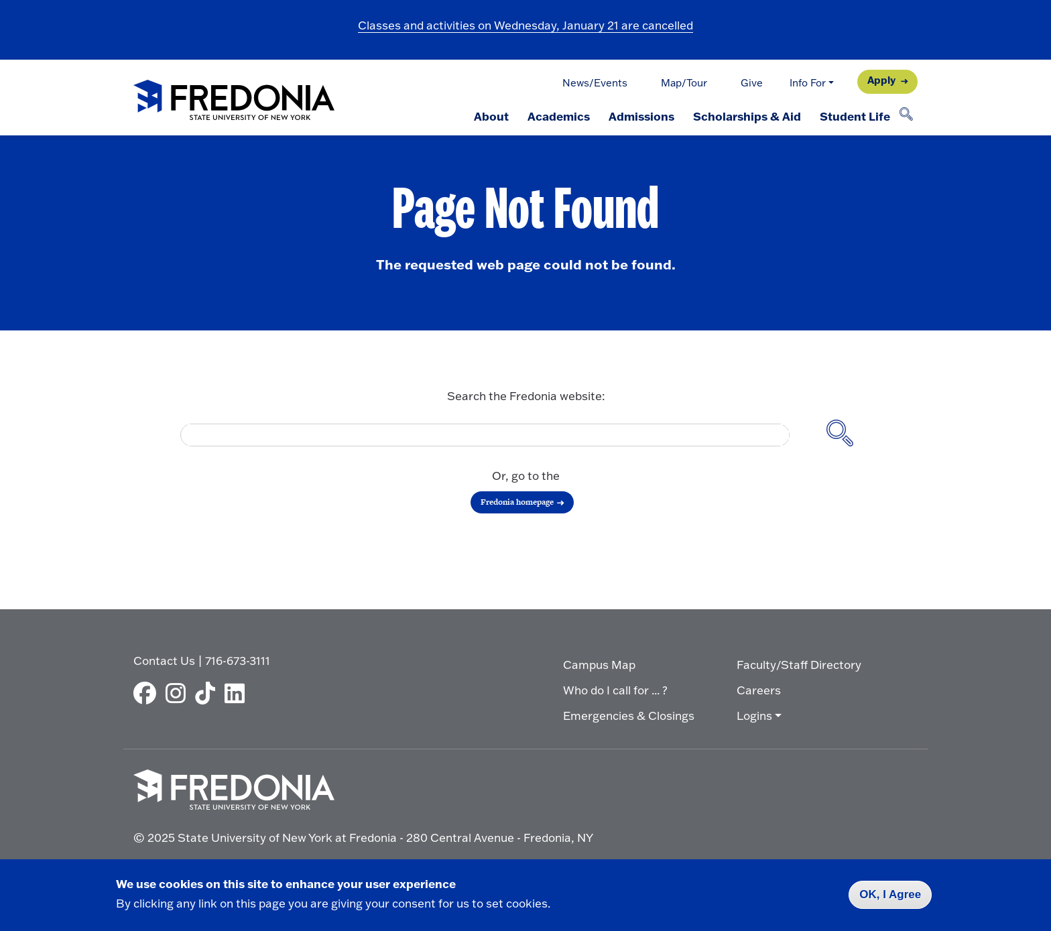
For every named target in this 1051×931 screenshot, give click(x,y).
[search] (479, 435)
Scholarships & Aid (747, 116)
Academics (559, 116)
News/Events (594, 82)
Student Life (855, 116)
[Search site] (839, 435)
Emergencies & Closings (628, 715)
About (491, 116)
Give (752, 82)
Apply (881, 80)
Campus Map (599, 665)
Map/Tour (684, 82)
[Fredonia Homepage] (233, 101)
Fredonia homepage (517, 502)
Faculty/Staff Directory (799, 665)
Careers (759, 690)
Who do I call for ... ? (615, 690)
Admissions (641, 116)
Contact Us (164, 661)
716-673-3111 (237, 661)
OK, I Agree (890, 894)
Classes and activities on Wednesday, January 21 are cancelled (525, 25)
